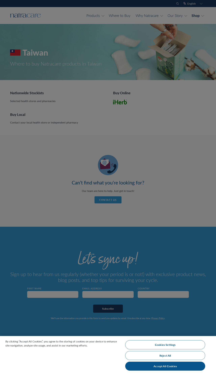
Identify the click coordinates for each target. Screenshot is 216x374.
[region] (108, 355)
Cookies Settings (165, 344)
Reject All (165, 355)
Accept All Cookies (165, 366)
